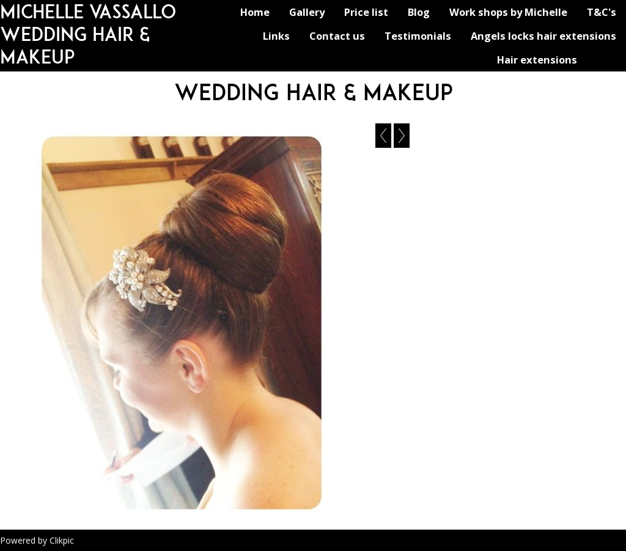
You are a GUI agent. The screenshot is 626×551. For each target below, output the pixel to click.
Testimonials (418, 36)
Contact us (337, 36)
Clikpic (62, 540)
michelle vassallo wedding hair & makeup (88, 34)
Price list (366, 12)
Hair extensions (537, 60)
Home (255, 12)
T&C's (601, 12)
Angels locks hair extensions (543, 36)
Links (276, 36)
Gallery (307, 12)
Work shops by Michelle (508, 12)
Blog (419, 12)
